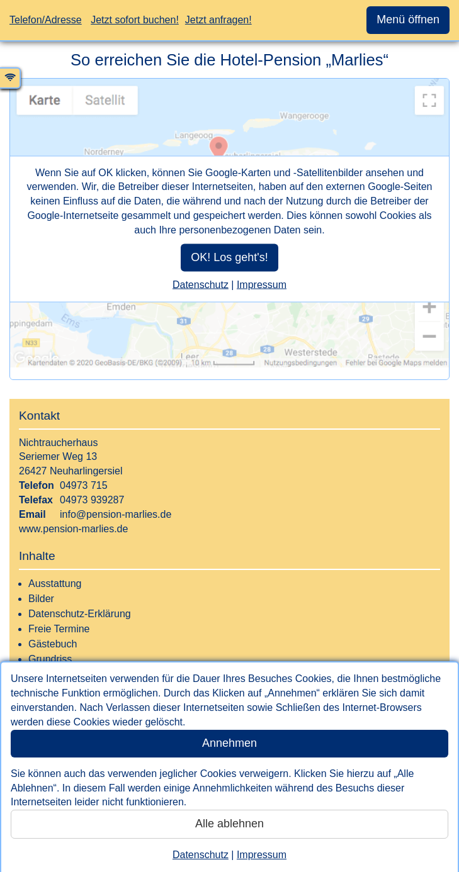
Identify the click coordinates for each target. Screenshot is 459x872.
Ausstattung (55, 583)
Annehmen (229, 743)
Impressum (261, 854)
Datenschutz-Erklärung (79, 613)
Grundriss (50, 659)
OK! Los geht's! (229, 256)
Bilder (41, 598)
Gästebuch (52, 644)
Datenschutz (201, 854)
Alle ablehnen (229, 823)
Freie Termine (59, 628)
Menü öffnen (408, 19)
